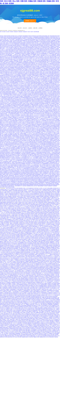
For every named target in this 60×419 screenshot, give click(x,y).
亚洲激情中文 (6, 82)
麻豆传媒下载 (44, 142)
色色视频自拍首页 (26, 262)
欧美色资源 (43, 288)
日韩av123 (22, 192)
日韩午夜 (15, 332)
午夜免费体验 (39, 260)
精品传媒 (8, 242)
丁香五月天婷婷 (34, 60)
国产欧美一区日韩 (14, 156)
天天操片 (20, 292)
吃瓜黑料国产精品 (26, 70)
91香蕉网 (30, 225)
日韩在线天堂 (16, 66)
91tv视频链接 (38, 282)
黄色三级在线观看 (16, 90)
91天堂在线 (12, 242)
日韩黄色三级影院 (6, 290)
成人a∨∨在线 (4, 191)
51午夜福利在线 (40, 249)
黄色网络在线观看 (15, 135)
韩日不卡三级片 (54, 198)
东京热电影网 (13, 147)
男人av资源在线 (6, 310)
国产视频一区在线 (21, 124)
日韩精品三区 (6, 274)
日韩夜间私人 (14, 91)
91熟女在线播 (46, 269)
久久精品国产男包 (4, 314)
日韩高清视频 (54, 153)
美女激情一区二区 (37, 109)
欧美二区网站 (6, 142)
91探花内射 (8, 320)
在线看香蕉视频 (43, 292)
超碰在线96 (4, 283)
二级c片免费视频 (4, 134)
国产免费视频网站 (11, 67)
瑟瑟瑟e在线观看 (44, 213)
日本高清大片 (32, 123)
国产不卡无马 (2, 226)
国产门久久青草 (20, 116)
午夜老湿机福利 (45, 318)
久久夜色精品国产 (29, 75)
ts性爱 (10, 188)
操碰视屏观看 (38, 161)
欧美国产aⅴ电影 (46, 62)
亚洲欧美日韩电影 (9, 124)
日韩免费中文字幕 (10, 111)
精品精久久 (8, 211)
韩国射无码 (42, 212)
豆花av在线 (4, 302)
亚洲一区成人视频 (54, 116)
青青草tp (56, 252)
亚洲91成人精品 (35, 95)
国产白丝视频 (23, 77)
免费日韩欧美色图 (35, 45)
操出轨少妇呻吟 (37, 211)
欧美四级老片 (31, 113)
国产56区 (33, 195)
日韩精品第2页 (37, 140)
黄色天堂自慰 (22, 162)
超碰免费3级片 (21, 224)
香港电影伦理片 (32, 40)
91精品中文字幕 (39, 154)
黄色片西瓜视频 (5, 259)
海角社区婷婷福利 (56, 269)
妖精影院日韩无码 (14, 49)
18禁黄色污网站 (19, 112)
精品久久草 (11, 232)
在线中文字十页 (48, 231)
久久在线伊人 (44, 210)
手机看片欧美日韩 (4, 45)
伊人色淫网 (5, 278)
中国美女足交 (37, 70)
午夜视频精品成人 (33, 153)
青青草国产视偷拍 (8, 91)
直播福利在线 (20, 127)
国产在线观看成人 (29, 149)
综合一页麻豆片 (23, 199)
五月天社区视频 (27, 309)
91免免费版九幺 (48, 332)
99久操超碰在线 (30, 188)
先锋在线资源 (22, 296)
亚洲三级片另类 (16, 303)
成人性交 (12, 240)
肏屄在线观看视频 (20, 284)
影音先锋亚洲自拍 (6, 324)
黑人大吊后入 (25, 325)
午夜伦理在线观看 (54, 84)
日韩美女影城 (18, 140)
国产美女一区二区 (30, 156)
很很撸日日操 (48, 85)
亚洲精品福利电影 (48, 168)
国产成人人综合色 (32, 133)
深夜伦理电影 (35, 83)
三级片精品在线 (23, 247)
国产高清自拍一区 (4, 275)
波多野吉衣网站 (7, 53)
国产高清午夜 (51, 163)
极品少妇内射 (24, 68)
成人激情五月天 (25, 92)
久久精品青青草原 (31, 276)
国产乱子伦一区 (7, 226)
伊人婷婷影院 (19, 202)
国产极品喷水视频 (56, 88)
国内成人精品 (39, 189)
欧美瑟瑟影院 (25, 284)
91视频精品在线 (46, 95)
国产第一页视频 (17, 125)
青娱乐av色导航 (31, 238)
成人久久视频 (34, 199)
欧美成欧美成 (46, 134)
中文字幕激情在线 (4, 117)
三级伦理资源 (53, 67)
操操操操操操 (15, 134)
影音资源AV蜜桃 (6, 245)
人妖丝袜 (4, 227)
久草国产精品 (24, 161)
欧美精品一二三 (11, 54)
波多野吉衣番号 (10, 98)
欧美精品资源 (47, 146)
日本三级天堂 (2, 112)
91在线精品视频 (41, 253)
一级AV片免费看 (41, 311)
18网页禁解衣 (51, 320)
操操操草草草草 (56, 73)
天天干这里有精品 (22, 291)
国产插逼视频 (21, 226)
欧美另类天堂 (40, 155)
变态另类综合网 (27, 213)
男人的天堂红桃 (25, 269)
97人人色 (26, 224)
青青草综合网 (8, 131)
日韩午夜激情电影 (28, 162)
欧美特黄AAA (48, 277)
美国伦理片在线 (43, 118)
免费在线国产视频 (17, 48)
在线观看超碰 (48, 247)
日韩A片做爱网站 (16, 263)
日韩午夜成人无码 (18, 285)
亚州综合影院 (38, 328)
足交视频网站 (51, 267)
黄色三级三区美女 (38, 53)
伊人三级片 (34, 227)
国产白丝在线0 (7, 140)
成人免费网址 (32, 104)
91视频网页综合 (47, 252)
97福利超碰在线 (5, 254)
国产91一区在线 (9, 120)
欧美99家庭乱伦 (27, 80)
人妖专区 (24, 248)
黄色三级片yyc (21, 260)
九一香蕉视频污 (49, 317)
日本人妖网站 (51, 60)
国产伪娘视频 (54, 284)
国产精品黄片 (55, 60)
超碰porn (8, 217)
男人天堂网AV (33, 332)
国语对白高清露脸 (20, 261)
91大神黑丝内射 (26, 56)
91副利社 (54, 299)
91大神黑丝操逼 (53, 248)
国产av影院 (16, 209)
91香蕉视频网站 (20, 59)
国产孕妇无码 (38, 46)
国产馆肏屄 (12, 297)
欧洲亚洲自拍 (42, 92)
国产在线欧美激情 (43, 42)
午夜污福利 (46, 253)
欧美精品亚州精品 (6, 46)
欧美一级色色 (30, 290)
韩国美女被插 (50, 195)
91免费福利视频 (43, 66)
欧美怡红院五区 (33, 212)
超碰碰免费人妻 (39, 210)
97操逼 (25, 242)
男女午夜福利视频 (50, 105)
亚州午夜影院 (37, 298)
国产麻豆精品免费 (15, 128)
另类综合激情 (34, 198)
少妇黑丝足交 (5, 317)
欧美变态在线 (20, 246)
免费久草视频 (33, 140)
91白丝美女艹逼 (37, 123)
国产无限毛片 (32, 42)
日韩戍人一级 (25, 188)
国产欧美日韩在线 (4, 98)
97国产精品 (6, 228)
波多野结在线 (2, 104)
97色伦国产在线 (53, 168)
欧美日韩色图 (35, 269)
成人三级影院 (12, 162)
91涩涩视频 (38, 295)
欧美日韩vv (6, 303)
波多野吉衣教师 (8, 49)
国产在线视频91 (43, 80)
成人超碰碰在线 (16, 253)
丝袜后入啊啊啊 (35, 312)
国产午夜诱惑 (34, 154)
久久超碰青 (54, 327)
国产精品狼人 (54, 142)
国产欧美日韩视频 (52, 159)
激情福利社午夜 (19, 45)
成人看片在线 (42, 168)
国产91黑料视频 (23, 245)
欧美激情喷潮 (14, 126)
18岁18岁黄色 (44, 198)
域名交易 (25, 28)
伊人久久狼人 (8, 260)
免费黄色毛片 (31, 135)
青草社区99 (3, 276)
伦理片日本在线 (5, 85)
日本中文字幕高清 (22, 123)
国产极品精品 (10, 145)
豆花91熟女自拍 (55, 188)
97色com (51, 206)
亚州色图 (48, 210)
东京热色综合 (26, 333)
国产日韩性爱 (8, 68)
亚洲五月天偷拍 (41, 327)
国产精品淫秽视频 (16, 312)
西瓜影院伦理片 (36, 73)
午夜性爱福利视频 (54, 89)
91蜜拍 (50, 331)
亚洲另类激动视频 (27, 252)
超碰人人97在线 (35, 304)
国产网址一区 (47, 295)
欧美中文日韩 (41, 296)
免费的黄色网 (53, 249)
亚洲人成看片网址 (17, 225)
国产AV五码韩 (34, 277)
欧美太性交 (10, 292)
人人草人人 (56, 205)
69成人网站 (19, 288)
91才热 (10, 234)
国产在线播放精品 (37, 135)
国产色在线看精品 (56, 317)
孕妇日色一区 (22, 125)
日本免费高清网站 (5, 256)
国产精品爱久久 (31, 281)
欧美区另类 (46, 326)
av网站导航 (30, 203)
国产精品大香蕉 (53, 335)
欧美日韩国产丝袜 (14, 131)
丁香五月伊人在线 (54, 117)
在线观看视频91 (17, 333)
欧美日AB (53, 290)
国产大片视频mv (40, 69)
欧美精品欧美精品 (39, 153)
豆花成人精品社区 (6, 198)
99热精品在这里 (23, 233)
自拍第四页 (48, 203)
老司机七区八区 (43, 306)
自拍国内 (42, 191)
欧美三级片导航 (25, 318)
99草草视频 (14, 288)
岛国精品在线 (2, 84)
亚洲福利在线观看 (36, 146)
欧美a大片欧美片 (31, 132)
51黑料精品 (17, 260)
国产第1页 (55, 218)
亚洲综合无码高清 (38, 133)
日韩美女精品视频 (7, 99)
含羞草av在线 (17, 224)
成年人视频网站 (24, 112)
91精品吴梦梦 (14, 231)
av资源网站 (4, 319)
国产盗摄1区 (45, 314)
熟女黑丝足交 (12, 247)
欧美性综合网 (56, 156)
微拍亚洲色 (21, 289)
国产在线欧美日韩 (41, 126)
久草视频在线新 (53, 54)
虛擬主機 (35, 28)
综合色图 (58, 327)
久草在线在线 (4, 119)
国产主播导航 (42, 59)
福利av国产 (47, 261)
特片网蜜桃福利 (6, 60)
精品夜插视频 (52, 162)
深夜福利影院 (6, 161)
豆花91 (56, 326)
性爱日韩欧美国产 (46, 228)
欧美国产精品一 (16, 110)
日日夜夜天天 (10, 103)
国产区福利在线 (5, 253)
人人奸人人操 (14, 160)
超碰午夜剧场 (45, 209)
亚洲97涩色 (35, 245)
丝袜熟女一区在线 (26, 197)
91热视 (33, 271)
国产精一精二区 (36, 62)
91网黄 (16, 202)
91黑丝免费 (34, 242)
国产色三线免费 (42, 47)
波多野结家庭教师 (32, 39)
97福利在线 (37, 281)
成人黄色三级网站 (30, 76)
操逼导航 (52, 202)
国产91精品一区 (8, 116)
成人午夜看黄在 (46, 159)
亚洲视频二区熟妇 (26, 317)
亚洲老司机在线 (32, 256)
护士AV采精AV (43, 332)
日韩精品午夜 (55, 110)
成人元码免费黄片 (53, 166)
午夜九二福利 (40, 304)
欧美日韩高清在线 (49, 66)
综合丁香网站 (35, 38)
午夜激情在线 (44, 248)
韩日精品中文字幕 (33, 80)
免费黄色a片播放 (32, 118)
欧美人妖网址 (3, 42)
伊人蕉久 (19, 216)
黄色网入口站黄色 (38, 254)
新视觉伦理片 (47, 59)
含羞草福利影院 (29, 228)
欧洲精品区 (7, 238)
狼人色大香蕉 (47, 281)
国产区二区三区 (37, 59)
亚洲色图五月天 (4, 69)
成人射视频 (26, 275)
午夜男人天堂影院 (41, 220)
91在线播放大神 (13, 320)
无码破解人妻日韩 (56, 314)
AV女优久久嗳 (53, 332)
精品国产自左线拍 (32, 66)
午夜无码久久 (55, 318)
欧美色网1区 (12, 198)
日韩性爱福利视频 (27, 152)
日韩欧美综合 (21, 109)
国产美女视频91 (16, 61)
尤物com (2, 309)
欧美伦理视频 (27, 145)
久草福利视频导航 (5, 288)
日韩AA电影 (27, 240)
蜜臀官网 (43, 267)
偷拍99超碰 (35, 267)
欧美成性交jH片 (47, 206)
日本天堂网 (38, 334)
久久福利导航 (38, 231)
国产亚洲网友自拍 (14, 105)
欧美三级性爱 (16, 298)
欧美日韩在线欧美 (20, 111)
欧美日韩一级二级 (42, 275)
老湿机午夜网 (11, 203)
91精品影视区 (10, 326)
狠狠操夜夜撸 (39, 38)
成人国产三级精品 (49, 56)
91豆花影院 (26, 206)
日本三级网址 (28, 55)
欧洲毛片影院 (56, 238)
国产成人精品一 (12, 270)
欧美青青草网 (55, 266)
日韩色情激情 (33, 296)
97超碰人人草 (13, 335)
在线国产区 (14, 261)
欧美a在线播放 (41, 73)
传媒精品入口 (55, 45)
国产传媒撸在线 (40, 49)
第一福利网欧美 (47, 76)
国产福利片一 (13, 53)
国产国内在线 (5, 103)
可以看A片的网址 (47, 48)
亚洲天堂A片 (30, 198)
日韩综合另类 (14, 55)
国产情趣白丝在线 (33, 46)
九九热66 (1, 278)
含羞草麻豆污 (39, 198)
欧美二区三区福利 (57, 123)
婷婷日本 (56, 281)
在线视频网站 (19, 38)
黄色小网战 (6, 204)
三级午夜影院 (57, 224)
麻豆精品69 (21, 317)
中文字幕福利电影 (29, 148)
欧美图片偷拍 (42, 331)
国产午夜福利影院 (53, 189)
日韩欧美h (13, 285)
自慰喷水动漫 (57, 106)
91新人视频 (43, 313)
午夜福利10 (23, 285)
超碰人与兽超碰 (23, 288)
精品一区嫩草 (31, 138)
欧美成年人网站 (5, 37)
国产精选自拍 (26, 106)
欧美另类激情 (14, 69)
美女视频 (21, 191)
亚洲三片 (13, 296)
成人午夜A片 (29, 189)
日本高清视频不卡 (43, 135)
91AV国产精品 (35, 188)
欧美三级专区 (18, 191)
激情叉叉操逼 (50, 38)
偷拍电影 (37, 314)
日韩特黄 (46, 309)
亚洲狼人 (7, 333)
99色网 (26, 285)
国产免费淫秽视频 (32, 145)
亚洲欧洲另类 (10, 288)
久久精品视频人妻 (18, 147)
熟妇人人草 (8, 266)
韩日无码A (48, 232)
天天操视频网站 (35, 216)
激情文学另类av (51, 302)
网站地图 (37, 31)
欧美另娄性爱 (26, 306)
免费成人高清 (34, 112)
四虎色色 (12, 225)
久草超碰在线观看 (20, 73)
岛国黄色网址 (14, 45)
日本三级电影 (5, 73)
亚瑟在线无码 (15, 161)
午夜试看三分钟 (40, 224)
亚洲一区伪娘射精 (43, 197)
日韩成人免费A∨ (3, 217)
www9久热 (8, 192)
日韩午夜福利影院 (54, 297)
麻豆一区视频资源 (52, 311)
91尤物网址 (19, 203)
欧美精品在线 (48, 84)
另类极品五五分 (12, 255)
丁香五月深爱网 (24, 69)
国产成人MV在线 (14, 155)
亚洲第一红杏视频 (38, 288)
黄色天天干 (37, 320)
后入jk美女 (20, 227)
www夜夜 (45, 327)
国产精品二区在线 (33, 98)
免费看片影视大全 (4, 169)
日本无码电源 (17, 206)
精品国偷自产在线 (3, 124)
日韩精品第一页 (22, 266)
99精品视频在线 (18, 218)
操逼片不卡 (47, 324)
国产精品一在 (28, 147)
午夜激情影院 (48, 135)
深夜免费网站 (57, 333)
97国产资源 (57, 328)
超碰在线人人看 (39, 290)
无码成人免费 (25, 160)
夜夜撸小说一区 (21, 46)
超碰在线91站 (15, 274)
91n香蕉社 (50, 191)
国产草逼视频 (5, 240)
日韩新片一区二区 (13, 309)
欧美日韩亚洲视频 (57, 62)
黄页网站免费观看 (32, 56)
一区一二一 (47, 254)
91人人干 (25, 210)
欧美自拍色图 (38, 289)
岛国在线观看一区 (8, 159)
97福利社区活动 (30, 202)
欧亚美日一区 (35, 335)
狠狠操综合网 (27, 266)
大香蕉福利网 (57, 235)
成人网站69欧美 (42, 227)
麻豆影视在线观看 (33, 142)
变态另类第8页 (31, 253)
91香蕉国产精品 (41, 156)
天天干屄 (51, 319)
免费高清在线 (3, 152)
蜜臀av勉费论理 (36, 218)
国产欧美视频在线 (46, 37)
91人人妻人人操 (40, 226)
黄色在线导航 (25, 195)
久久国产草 (36, 220)
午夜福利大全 (43, 89)
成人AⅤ (25, 219)
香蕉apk (30, 262)
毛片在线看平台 (42, 52)
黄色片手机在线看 (11, 148)
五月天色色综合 (29, 69)
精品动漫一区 (21, 61)
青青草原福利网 (5, 305)
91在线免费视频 (49, 290)
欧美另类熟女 (10, 52)
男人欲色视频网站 (16, 97)
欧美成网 (6, 197)
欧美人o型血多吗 (11, 110)
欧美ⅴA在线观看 (7, 247)
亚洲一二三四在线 (16, 138)
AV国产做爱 (35, 202)
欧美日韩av (33, 284)
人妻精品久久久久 (45, 74)
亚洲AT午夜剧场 (12, 311)
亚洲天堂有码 (41, 283)
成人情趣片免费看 (7, 112)
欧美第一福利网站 (20, 133)
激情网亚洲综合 (55, 109)
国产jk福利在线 (51, 90)
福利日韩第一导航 (42, 146)
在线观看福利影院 (25, 159)
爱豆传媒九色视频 (27, 260)
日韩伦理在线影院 (21, 117)
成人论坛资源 (38, 305)
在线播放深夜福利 (20, 160)
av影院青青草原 (5, 267)
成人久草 (36, 195)
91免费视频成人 (43, 167)
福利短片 (41, 266)
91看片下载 (48, 306)
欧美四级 (26, 203)
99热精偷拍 (12, 189)
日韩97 (8, 275)
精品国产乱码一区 (39, 120)
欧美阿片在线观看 (19, 328)
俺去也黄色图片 (51, 238)
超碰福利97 (45, 285)
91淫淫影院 (2, 328)
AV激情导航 (28, 247)
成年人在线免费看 (31, 92)
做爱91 (2, 313)
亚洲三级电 (52, 334)
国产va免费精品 (32, 70)
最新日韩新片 (29, 60)
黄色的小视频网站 (54, 268)
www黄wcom (48, 260)
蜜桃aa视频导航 (25, 246)
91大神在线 (19, 199)
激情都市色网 (27, 39)
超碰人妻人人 (11, 312)
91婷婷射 (17, 335)
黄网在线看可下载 (8, 216)
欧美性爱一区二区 (10, 168)
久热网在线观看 (24, 228)
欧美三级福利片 (33, 68)
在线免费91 (56, 204)
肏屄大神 (52, 260)
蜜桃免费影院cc (38, 68)
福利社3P (33, 191)
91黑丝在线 (55, 213)
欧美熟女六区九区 (40, 163)
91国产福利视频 (3, 296)
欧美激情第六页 (13, 159)
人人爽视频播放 (20, 92)
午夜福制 (35, 213)
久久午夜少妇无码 (36, 76)
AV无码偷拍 (42, 295)
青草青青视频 (15, 37)
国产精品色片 (26, 138)
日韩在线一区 (8, 42)
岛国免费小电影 (17, 247)
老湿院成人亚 (56, 95)
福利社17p (20, 241)
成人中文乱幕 (4, 55)
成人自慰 (30, 206)
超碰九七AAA (22, 324)
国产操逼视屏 (31, 278)
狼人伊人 (39, 317)
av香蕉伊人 (38, 197)
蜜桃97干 (19, 326)
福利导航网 (54, 216)
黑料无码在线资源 (19, 159)
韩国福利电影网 (9, 202)
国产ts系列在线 (47, 240)
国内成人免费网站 (48, 117)
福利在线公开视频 (49, 42)
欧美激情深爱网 (34, 310)
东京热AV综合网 (24, 328)
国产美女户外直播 (31, 134)
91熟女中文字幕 (17, 189)
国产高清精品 (48, 96)
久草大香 (31, 216)
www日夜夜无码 (31, 190)
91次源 (53, 333)
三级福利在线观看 (52, 140)
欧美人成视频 (26, 111)
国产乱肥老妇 (3, 91)
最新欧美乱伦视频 (31, 106)
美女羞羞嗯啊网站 (21, 242)
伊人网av (40, 209)
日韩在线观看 (49, 148)
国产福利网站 (4, 168)
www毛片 (32, 209)
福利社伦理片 (8, 154)
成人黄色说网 (46, 266)
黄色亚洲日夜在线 (5, 277)
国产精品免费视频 (36, 166)
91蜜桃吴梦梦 (51, 217)
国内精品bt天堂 (4, 56)
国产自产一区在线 (52, 233)
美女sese (8, 297)
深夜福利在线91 (31, 275)
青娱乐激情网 (8, 298)
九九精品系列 (55, 256)
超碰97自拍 (44, 303)
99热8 (49, 211)
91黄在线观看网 (20, 197)
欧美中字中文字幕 (9, 210)
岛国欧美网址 (42, 55)
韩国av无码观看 (9, 296)
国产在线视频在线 (25, 134)
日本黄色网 (3, 260)
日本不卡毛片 (21, 118)
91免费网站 (12, 209)
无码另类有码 (7, 106)
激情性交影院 (2, 70)
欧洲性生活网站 (12, 212)
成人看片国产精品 (39, 142)
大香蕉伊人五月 (34, 203)
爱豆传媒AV (47, 217)
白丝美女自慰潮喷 (44, 81)
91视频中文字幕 (22, 335)
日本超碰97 (29, 209)
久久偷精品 (25, 255)
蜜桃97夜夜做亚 (8, 302)
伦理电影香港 (28, 153)
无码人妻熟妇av (21, 232)
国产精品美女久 (44, 63)
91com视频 (24, 292)
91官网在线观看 (37, 309)
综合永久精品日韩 (9, 132)
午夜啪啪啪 (49, 202)
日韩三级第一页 (47, 325)
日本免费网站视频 (44, 124)
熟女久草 (20, 211)
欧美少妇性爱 (51, 160)
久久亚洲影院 (12, 152)
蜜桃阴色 (11, 227)
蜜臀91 (16, 216)
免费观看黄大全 (26, 303)
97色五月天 (9, 278)
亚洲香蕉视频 (34, 148)
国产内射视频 (46, 320)
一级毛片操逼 (18, 167)
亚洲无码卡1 (16, 290)
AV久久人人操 (30, 192)
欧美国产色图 (32, 131)
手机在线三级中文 (56, 253)
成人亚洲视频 (38, 84)
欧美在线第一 (8, 77)
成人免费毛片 (54, 132)
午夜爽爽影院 (9, 69)
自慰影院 (22, 326)
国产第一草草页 (32, 59)
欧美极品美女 (12, 89)
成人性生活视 (49, 305)
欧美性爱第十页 (13, 68)
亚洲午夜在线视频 (35, 160)
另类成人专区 (28, 248)
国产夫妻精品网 (55, 49)
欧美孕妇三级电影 (30, 83)
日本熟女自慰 (12, 192)
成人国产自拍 (31, 159)
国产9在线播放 (37, 332)
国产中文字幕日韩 (34, 163)
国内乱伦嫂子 (19, 55)
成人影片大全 (22, 84)
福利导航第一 (39, 206)
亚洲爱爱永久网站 (5, 248)
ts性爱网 (33, 319)
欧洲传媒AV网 (48, 189)
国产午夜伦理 (8, 63)
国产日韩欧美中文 (31, 109)
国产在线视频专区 (43, 131)
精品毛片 (30, 319)
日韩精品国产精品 (50, 314)
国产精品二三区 (22, 39)
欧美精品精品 (14, 103)
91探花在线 (16, 271)
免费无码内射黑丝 (29, 334)
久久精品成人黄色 (50, 213)
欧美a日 (29, 328)
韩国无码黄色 (46, 205)
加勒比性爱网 (23, 55)
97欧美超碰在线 (42, 219)
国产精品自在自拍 (5, 148)
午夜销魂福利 (36, 333)
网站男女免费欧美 (42, 302)
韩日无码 (2, 231)
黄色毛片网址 (13, 77)
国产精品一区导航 (38, 56)
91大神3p (6, 231)
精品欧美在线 (48, 67)
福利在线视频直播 (14, 38)
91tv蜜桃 (18, 305)
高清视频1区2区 (36, 276)
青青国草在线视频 (4, 80)
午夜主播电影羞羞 (50, 63)
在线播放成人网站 (36, 240)
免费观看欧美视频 (56, 126)
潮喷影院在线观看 (17, 67)
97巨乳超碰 (55, 239)
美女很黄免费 (3, 266)
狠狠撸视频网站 (36, 37)
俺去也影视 (32, 327)
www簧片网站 (23, 231)
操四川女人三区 (10, 90)
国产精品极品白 (30, 139)
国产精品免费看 (9, 41)
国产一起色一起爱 (32, 89)
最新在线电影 (45, 49)
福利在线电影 (47, 46)
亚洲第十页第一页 (7, 39)
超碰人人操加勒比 (22, 54)
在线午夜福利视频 (9, 59)
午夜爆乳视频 (32, 90)
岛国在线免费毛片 (5, 149)
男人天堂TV (50, 225)
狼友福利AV (33, 320)
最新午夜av (27, 253)
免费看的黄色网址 (28, 217)
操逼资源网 (53, 234)
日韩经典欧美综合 (54, 70)
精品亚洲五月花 (3, 59)
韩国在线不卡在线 (19, 268)
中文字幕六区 (23, 299)
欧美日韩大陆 (26, 48)
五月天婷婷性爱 (5, 52)
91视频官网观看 (50, 239)
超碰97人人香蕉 (43, 56)
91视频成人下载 (22, 96)
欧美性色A (29, 195)
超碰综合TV (36, 221)
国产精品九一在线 (8, 102)
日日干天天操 (22, 113)
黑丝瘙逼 (47, 204)
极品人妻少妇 (8, 299)
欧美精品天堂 (43, 133)
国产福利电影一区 (24, 38)
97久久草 (39, 190)
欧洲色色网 (24, 321)
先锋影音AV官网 (16, 317)
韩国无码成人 (54, 191)
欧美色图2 (25, 226)
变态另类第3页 (3, 68)
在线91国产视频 (36, 325)
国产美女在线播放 (29, 154)
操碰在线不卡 (4, 131)
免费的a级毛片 (29, 112)
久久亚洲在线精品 (13, 88)
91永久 (13, 202)
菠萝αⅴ (41, 282)
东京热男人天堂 (5, 295)
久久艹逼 (6, 326)
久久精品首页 (30, 226)
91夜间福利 (4, 331)
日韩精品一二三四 (11, 291)
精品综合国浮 (30, 255)
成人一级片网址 (33, 55)
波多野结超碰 (19, 49)
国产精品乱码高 (10, 138)
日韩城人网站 (31, 205)
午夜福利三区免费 (32, 291)
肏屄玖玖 (44, 221)
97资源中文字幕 (13, 153)
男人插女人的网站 (54, 141)
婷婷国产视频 (28, 249)
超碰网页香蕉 (3, 75)
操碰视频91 (4, 202)
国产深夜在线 (12, 99)
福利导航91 (39, 274)
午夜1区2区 (38, 292)
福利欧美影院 (51, 123)
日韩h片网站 (9, 233)
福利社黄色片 (34, 141)
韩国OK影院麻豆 (31, 254)
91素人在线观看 (21, 319)
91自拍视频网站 (46, 69)
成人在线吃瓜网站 (31, 73)
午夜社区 (36, 249)
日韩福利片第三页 (35, 49)
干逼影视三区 (16, 89)
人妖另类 (9, 334)
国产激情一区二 (37, 118)
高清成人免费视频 (39, 74)
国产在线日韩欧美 (54, 96)
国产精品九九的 (11, 254)
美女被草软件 (43, 324)
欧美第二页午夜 (21, 327)
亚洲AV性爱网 (30, 285)
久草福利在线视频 (17, 162)
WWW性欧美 (51, 309)
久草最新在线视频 (45, 98)
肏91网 (1, 262)
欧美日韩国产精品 (21, 309)
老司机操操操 (41, 45)
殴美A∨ (5, 297)
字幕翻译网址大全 (15, 117)
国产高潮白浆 (55, 167)
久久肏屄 (33, 233)
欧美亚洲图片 (46, 103)
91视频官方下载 (37, 40)
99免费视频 (52, 247)
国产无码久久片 (33, 152)
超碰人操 (28, 219)
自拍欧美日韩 (7, 70)
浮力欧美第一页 (37, 266)
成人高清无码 (40, 75)
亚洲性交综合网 (22, 253)
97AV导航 (26, 221)
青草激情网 (52, 298)
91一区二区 (47, 227)
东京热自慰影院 (47, 113)
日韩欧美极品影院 (19, 68)
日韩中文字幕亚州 (12, 96)
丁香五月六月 (36, 106)
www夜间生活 (42, 291)
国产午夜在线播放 (39, 141)
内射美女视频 (10, 45)
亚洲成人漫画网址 (48, 219)
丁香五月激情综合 (26, 132)
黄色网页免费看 (5, 327)
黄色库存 (12, 331)
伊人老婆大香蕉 (37, 232)
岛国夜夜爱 (8, 311)
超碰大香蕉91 (56, 254)
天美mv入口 (4, 209)
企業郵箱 (40, 28)
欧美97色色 (55, 310)
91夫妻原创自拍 (5, 67)
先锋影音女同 (17, 163)
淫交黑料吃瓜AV (8, 156)
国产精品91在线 (48, 70)
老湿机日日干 (21, 106)
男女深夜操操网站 (54, 127)
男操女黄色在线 (6, 96)
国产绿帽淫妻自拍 (27, 46)
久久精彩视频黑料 (34, 147)
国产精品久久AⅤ (29, 274)
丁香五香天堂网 (45, 239)
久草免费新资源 (37, 52)
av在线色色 (44, 256)
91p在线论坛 (43, 277)
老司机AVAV (29, 271)
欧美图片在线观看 (40, 60)
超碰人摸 (54, 212)
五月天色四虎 (57, 52)
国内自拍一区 (5, 128)
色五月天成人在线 (44, 255)
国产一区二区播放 (9, 160)
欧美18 (7, 188)
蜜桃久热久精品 (18, 299)
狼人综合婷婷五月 (55, 278)
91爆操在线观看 (55, 77)
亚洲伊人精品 (7, 141)
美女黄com (21, 205)
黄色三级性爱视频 (5, 145)
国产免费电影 (8, 38)
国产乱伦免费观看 (46, 83)
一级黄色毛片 (41, 166)
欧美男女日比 (25, 139)
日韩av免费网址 (8, 283)
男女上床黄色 (5, 219)
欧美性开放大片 (16, 109)
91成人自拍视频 (49, 77)
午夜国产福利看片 (31, 221)
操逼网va (21, 234)
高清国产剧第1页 (55, 42)
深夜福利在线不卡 (20, 126)
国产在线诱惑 (28, 81)
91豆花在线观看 (5, 271)
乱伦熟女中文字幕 (15, 59)
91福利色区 (47, 241)
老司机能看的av (44, 317)
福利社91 (55, 197)
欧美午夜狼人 (2, 195)
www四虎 (18, 281)
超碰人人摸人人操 (31, 220)
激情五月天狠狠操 (27, 84)
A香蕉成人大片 (12, 266)
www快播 (16, 331)
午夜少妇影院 (46, 311)
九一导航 (8, 240)
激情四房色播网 (45, 60)
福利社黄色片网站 (24, 49)
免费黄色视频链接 (29, 233)
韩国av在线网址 (32, 282)
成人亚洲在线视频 (36, 103)
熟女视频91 (18, 234)
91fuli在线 (4, 246)
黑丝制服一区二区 (38, 167)
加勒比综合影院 (32, 288)
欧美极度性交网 (41, 195)
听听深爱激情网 (10, 220)
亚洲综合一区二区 (23, 141)
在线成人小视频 (23, 148)
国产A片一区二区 (11, 109)
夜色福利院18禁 (12, 113)
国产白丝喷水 (10, 128)
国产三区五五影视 (46, 104)
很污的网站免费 (9, 126)
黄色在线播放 (15, 111)
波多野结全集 (28, 82)
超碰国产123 (51, 324)
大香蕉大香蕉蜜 (40, 238)
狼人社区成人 (48, 97)
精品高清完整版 (54, 145)
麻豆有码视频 (14, 334)
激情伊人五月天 (56, 59)
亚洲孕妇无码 (41, 48)
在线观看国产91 (30, 325)
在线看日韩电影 (48, 119)
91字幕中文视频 (22, 312)
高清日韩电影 (46, 126)
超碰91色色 (57, 228)
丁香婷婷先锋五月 (4, 41)
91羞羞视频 (18, 210)
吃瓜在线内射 (28, 131)
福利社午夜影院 (52, 261)
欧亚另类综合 (3, 289)
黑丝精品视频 (53, 288)
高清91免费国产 (14, 146)
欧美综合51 (10, 204)
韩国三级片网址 (37, 191)
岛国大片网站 (28, 256)
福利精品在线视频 (28, 77)
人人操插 (31, 245)
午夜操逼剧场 (18, 235)
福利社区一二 (6, 127)
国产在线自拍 (56, 63)
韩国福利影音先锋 (38, 263)
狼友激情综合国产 (11, 253)
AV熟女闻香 (30, 295)
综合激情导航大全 (25, 277)
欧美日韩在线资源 (17, 141)
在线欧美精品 (53, 52)
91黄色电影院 (33, 314)
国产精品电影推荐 (34, 268)
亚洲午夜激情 (32, 117)
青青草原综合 (16, 70)
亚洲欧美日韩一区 (5, 81)
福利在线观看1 (41, 312)
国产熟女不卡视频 (5, 110)
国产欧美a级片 (11, 46)
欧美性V (13, 206)
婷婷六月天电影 (49, 289)
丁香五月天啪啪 (54, 39)
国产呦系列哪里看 (15, 248)
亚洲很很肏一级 (49, 198)
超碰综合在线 (38, 204)
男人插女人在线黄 (16, 169)
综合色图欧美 (48, 224)
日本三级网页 (44, 153)
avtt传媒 (30, 304)
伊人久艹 (38, 306)
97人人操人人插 (2, 333)
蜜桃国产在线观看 (26, 52)
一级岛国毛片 (18, 91)
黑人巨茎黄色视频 (26, 116)
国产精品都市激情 (19, 69)
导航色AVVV (38, 252)
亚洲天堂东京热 (39, 239)
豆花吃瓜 (49, 249)
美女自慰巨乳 (45, 211)
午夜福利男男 (28, 42)
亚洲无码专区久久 (36, 116)
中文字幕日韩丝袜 (38, 89)
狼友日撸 (24, 314)
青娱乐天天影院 (9, 306)
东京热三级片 (23, 167)
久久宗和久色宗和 (56, 226)
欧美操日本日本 (14, 302)
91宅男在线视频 (27, 296)
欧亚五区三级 (48, 319)
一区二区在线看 (51, 62)
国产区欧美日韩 (25, 146)
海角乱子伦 (28, 204)
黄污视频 (16, 219)
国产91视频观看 (27, 53)
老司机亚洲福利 (54, 296)
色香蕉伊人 (48, 274)
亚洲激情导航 (42, 242)
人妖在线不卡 (47, 140)
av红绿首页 (42, 299)
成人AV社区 (55, 192)
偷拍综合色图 (49, 234)
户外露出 (31, 312)
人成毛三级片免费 (26, 41)
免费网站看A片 (16, 85)
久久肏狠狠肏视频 (25, 290)
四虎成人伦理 (42, 262)
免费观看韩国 (15, 127)
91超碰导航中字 (12, 226)
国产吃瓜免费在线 (14, 139)
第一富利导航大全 (14, 284)
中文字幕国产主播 (34, 217)
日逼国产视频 (18, 278)
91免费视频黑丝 (55, 304)
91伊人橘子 (9, 213)
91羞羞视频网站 (53, 40)
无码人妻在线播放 (35, 126)
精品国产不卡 (16, 142)
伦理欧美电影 (43, 46)
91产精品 (44, 234)
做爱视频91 (42, 196)
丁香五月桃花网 (12, 83)
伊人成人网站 (41, 259)
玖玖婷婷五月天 (45, 333)
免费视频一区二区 (26, 133)
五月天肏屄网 (18, 320)
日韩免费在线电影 (16, 52)
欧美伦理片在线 (24, 127)
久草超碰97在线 (27, 259)
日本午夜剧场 (42, 252)
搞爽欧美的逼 (43, 39)
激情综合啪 (9, 335)
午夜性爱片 (56, 196)
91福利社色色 (34, 334)
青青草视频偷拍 (6, 221)
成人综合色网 (34, 149)
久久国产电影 (42, 125)
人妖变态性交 (30, 326)
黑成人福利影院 (22, 104)
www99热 (25, 271)
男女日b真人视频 (18, 77)
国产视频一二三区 (7, 113)
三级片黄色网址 (55, 80)
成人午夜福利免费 (21, 135)
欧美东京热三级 (38, 85)
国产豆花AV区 (6, 235)
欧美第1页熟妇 (42, 161)
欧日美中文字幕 (56, 277)
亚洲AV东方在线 (19, 196)
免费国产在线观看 (28, 110)
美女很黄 (57, 225)
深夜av (56, 311)
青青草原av (5, 269)
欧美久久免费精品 (30, 166)
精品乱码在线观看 (3, 63)
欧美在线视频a (24, 156)
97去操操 (12, 314)
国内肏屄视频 (28, 332)
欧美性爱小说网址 (26, 119)
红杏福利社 (29, 191)
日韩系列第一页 (24, 76)
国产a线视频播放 (22, 163)
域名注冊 (20, 28)
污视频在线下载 (19, 204)
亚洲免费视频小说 (42, 247)
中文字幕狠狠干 (31, 211)
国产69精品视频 (4, 92)
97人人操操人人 (47, 291)
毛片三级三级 (32, 96)
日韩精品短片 (16, 325)
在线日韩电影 (55, 147)
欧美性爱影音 (17, 266)
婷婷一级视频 (42, 297)
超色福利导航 (40, 105)
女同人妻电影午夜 (47, 166)
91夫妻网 (38, 262)
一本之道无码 (36, 117)
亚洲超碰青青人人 (52, 241)
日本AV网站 (51, 246)
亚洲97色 (48, 190)
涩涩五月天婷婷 (44, 263)
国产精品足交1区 (25, 267)
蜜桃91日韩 (52, 254)
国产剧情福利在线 (53, 55)
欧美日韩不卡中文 (37, 119)
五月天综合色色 (39, 112)
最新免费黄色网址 (3, 156)
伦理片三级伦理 (16, 267)
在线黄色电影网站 (48, 275)
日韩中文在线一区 (9, 241)
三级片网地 (36, 190)
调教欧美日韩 (47, 123)
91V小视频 (51, 197)
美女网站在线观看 (12, 333)
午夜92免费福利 (17, 99)
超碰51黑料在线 (20, 239)
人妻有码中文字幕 (11, 66)
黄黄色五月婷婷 (41, 106)
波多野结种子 (50, 98)
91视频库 (45, 283)
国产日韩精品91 (48, 133)
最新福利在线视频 (45, 38)
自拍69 (30, 199)
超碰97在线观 (25, 220)
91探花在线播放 (55, 245)
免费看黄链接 (39, 255)
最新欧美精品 (50, 110)
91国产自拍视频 (23, 149)
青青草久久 (34, 255)
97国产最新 (19, 274)
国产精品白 (20, 314)
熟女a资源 (12, 298)
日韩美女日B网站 (52, 128)
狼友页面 (15, 321)
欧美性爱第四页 (8, 75)
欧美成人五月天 (37, 168)
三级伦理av (53, 326)
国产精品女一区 (24, 241)
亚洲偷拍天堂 (7, 270)
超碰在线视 (47, 331)
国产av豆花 (33, 263)
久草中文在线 (28, 91)
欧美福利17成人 (16, 106)
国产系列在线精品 (32, 168)
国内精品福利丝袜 (38, 82)
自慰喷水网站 (45, 304)
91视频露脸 (14, 210)
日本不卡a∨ (38, 233)
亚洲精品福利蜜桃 (39, 98)
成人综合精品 (17, 154)
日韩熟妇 (30, 306)
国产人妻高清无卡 (51, 106)
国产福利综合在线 (9, 249)
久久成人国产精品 (31, 102)
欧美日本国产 (18, 334)
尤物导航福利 (40, 278)
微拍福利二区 (15, 326)
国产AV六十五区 (50, 112)
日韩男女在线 (48, 248)
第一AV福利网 (28, 283)
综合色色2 (58, 332)
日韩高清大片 (38, 54)
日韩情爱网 (45, 202)
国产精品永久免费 (30, 63)
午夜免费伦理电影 (56, 69)
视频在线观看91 (35, 226)
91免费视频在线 (17, 252)
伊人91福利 (53, 325)
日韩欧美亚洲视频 (35, 75)
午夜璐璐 (4, 241)
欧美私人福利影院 (30, 103)
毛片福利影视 (33, 67)
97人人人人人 (22, 206)
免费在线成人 (21, 52)
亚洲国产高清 (26, 109)
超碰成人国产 (34, 206)
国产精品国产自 (56, 154)
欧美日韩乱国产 (4, 138)
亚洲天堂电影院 (43, 204)
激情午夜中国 (47, 233)
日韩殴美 (35, 271)
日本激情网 (13, 278)
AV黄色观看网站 (10, 134)
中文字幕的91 (16, 254)
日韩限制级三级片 (38, 248)
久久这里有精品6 (44, 190)
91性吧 (25, 289)
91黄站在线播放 (49, 188)
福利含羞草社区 (3, 233)
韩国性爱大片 (25, 239)
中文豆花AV (47, 321)
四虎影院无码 (40, 228)
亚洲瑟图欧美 (28, 270)
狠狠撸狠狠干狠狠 (28, 97)
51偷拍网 (51, 277)
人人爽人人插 (25, 60)
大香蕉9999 (8, 227)
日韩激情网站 (52, 48)
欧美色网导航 (24, 211)
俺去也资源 (28, 245)
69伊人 (35, 260)
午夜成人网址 (40, 63)
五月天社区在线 (17, 233)
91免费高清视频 (39, 88)
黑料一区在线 (5, 66)
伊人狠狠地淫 (18, 324)
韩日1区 (21, 189)
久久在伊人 (20, 240)
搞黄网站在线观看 (7, 162)
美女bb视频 (49, 282)
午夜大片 (44, 278)
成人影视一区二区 (13, 74)
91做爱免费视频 (12, 289)
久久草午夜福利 (34, 235)
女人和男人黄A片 (49, 109)
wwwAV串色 (46, 191)
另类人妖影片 (30, 155)
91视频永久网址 (31, 218)
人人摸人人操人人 (55, 289)
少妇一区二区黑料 (10, 56)
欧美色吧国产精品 (45, 245)
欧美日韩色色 (20, 220)
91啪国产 (23, 240)
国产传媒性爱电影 (49, 271)
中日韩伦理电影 (23, 153)
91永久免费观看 (45, 246)
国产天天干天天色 (12, 191)
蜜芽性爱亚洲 (56, 270)
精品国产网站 (54, 68)
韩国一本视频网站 (26, 261)
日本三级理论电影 (23, 154)
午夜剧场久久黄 (18, 283)
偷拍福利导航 (41, 90)
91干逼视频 (43, 189)
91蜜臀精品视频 (47, 298)
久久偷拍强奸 (30, 61)
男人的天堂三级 (47, 55)
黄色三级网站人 (15, 119)
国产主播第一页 (38, 81)
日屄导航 (20, 198)
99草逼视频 (28, 299)
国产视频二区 (43, 162)
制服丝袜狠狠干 (46, 196)
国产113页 (9, 314)
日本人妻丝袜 (11, 259)
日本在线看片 (41, 104)
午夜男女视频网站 (39, 148)
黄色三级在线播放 (10, 47)
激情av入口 (15, 305)
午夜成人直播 (36, 275)
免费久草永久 (57, 104)
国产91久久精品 (44, 82)
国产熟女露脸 (46, 238)
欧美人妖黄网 (4, 192)
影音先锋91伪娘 (19, 318)
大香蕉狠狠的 (44, 290)
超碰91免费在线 (6, 328)
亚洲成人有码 (34, 189)
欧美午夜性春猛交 (48, 127)
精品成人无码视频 (27, 125)
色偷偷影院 (50, 212)
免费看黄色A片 (40, 83)
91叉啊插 (41, 218)
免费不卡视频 (45, 88)
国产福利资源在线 (25, 37)
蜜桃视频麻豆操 (11, 85)
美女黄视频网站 (18, 75)
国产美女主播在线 (29, 74)
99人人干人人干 (51, 295)
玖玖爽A (22, 313)
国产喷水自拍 (21, 255)
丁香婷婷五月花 (5, 61)
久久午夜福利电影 (44, 68)
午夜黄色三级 (50, 259)
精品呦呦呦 (33, 248)
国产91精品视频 (21, 89)
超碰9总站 (20, 290)
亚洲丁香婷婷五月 (43, 119)
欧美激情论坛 (5, 199)
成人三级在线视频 (26, 120)
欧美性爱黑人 (58, 76)
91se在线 (43, 217)
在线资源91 (11, 263)
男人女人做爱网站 (35, 234)
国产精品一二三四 (4, 48)
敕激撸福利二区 (17, 82)
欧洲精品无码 (29, 126)
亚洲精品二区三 (51, 205)
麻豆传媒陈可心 (18, 311)
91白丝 (41, 211)
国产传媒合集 (50, 327)
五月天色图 (3, 298)
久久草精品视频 (5, 292)
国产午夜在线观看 (56, 160)
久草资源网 (25, 191)
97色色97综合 (23, 320)
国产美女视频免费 (26, 118)
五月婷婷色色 (33, 270)
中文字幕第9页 (10, 133)
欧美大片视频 (43, 231)
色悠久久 (3, 220)
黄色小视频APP (29, 311)
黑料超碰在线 (9, 92)
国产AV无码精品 (19, 103)
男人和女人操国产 (12, 313)
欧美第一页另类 (23, 91)
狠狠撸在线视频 (14, 120)
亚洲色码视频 (51, 73)
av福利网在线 (28, 196)
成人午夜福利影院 (18, 270)
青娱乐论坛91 (18, 238)
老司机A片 (4, 252)
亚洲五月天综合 (38, 39)
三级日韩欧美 (48, 40)
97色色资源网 (44, 335)
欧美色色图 (26, 326)
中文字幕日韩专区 (33, 299)
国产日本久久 (4, 116)
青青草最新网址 (30, 111)
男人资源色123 (40, 203)
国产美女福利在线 (51, 74)
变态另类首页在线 (14, 213)
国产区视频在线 (32, 124)
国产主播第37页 (50, 155)
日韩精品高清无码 (7, 153)
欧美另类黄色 (10, 127)
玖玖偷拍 (47, 270)
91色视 (45, 274)
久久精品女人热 (10, 123)
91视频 (31, 335)
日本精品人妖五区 (12, 324)
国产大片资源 (25, 126)
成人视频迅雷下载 (13, 318)
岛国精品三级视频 (43, 84)
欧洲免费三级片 (33, 321)
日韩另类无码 (49, 149)
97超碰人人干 (23, 270)
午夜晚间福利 (29, 161)
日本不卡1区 (5, 213)
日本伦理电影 (45, 105)
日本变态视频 (27, 282)
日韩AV (52, 240)
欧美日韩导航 (46, 212)
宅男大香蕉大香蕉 (48, 297)
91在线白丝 (32, 313)
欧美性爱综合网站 (39, 256)
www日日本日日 (13, 188)
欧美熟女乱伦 (7, 76)
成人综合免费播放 (36, 302)
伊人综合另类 (26, 225)
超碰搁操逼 (51, 270)
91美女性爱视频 (41, 103)
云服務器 (30, 28)
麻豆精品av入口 (37, 96)
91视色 (28, 211)
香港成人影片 (16, 54)
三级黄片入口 (3, 49)
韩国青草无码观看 (31, 298)
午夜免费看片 (10, 117)
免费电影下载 (34, 74)
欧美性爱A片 (23, 256)
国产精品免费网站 (24, 95)
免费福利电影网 (36, 92)
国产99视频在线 (11, 70)
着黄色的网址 (49, 141)
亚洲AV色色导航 (6, 232)
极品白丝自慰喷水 (55, 152)
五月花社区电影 (12, 304)
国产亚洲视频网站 (37, 132)
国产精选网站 (36, 138)
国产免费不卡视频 (3, 135)
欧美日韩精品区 (23, 147)
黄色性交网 (39, 268)
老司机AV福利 (25, 331)
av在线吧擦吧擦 (26, 66)
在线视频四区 (32, 53)
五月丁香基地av (10, 239)
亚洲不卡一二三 (47, 299)
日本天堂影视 (42, 123)
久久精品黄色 (28, 212)
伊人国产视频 (38, 145)
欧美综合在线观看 (22, 110)
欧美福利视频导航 (18, 212)
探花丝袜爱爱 (32, 266)
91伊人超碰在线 (10, 317)
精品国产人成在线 (47, 92)
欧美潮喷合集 (32, 99)
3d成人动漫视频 (27, 90)
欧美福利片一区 (57, 134)
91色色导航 (14, 234)
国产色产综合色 (50, 49)
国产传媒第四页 (14, 262)
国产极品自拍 (41, 62)
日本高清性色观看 (24, 63)
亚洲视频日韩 (37, 291)
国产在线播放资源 (27, 98)
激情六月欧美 (47, 61)
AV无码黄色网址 (42, 116)
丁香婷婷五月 (14, 41)
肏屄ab (52, 231)
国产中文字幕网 (5, 109)
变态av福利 (50, 296)
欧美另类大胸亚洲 (54, 120)
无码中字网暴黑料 (45, 112)
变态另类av (31, 317)
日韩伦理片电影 (4, 126)
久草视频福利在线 (27, 232)
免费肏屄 (22, 252)
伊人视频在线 (49, 284)
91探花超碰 (5, 281)
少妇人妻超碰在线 (55, 271)
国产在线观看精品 (51, 154)
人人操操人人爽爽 (9, 319)
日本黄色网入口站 (25, 302)
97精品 (3, 247)
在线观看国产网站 (45, 139)
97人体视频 (21, 195)
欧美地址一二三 (49, 152)
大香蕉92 (25, 209)
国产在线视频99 (21, 85)
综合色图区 (50, 318)
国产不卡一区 (57, 83)
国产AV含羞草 (32, 232)
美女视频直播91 (50, 304)
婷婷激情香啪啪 (54, 331)
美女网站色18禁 (44, 216)
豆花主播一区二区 (21, 98)
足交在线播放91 (50, 45)
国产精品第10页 (2, 53)
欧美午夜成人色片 (35, 225)
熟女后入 (32, 224)
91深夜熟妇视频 (40, 202)
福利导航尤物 (5, 118)
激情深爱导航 (18, 42)
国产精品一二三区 (22, 80)
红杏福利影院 (44, 141)
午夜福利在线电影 (55, 38)
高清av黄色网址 (41, 128)
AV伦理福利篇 (28, 268)
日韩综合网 (54, 276)
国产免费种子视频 (41, 95)
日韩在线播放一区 (38, 66)
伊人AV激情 (17, 289)
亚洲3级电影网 (52, 196)
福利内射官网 (35, 192)
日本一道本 (4, 262)
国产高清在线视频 (22, 97)
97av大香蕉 (40, 188)
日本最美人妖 (24, 103)
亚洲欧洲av (36, 241)
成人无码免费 (3, 263)
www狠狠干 (22, 275)
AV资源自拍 (34, 292)
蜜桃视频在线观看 (13, 275)
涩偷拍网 (10, 190)
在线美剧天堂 (3, 102)
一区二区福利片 (26, 117)
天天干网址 (55, 262)
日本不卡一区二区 (49, 118)
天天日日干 (30, 302)
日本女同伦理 (28, 321)
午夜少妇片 (16, 242)
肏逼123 (6, 220)
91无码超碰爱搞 (15, 232)
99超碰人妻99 (27, 216)
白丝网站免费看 (32, 82)
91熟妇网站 (20, 269)
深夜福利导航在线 (20, 190)
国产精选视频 (50, 68)
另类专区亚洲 (12, 252)
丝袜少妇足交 (5, 196)
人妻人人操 (23, 212)
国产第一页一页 (3, 160)
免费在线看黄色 (56, 75)
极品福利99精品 (43, 97)
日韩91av (38, 242)
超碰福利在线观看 (13, 112)
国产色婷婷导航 (15, 306)
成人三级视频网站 (50, 82)
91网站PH (38, 324)
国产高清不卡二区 (20, 168)
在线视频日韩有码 (41, 192)
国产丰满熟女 (15, 133)
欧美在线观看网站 (9, 55)
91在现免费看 (49, 263)
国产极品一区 (56, 162)
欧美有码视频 (37, 99)
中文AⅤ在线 (52, 232)
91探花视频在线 (17, 152)
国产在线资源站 (49, 132)
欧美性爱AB (42, 276)
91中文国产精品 (38, 199)
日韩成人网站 (11, 290)
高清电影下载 (26, 89)
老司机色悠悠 (11, 277)
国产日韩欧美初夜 (12, 238)
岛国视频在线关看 (41, 205)
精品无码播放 (27, 104)
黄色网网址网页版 (13, 328)
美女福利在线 (22, 48)
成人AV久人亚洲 (26, 205)
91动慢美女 (46, 195)
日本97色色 (56, 202)
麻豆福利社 (16, 314)
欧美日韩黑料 (47, 313)
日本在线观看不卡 (44, 91)
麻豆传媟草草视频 (54, 149)
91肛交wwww (6, 234)
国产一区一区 (11, 141)
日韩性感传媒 (49, 285)
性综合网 (4, 318)
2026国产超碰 (40, 310)
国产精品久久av (54, 148)
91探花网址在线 (56, 221)
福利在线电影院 (27, 167)
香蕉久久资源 (38, 270)
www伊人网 (46, 312)
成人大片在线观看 (7, 166)
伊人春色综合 (18, 249)
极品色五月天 (50, 253)
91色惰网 (30, 197)
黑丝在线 (8, 199)
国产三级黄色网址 (50, 147)
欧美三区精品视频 (13, 199)
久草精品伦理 (36, 317)
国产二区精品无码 (26, 128)
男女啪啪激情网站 (26, 105)
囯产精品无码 (43, 54)
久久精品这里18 (15, 269)
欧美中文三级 (15, 168)
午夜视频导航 (50, 269)
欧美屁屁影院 (4, 111)
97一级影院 (36, 253)
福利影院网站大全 (42, 102)
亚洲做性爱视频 (46, 138)
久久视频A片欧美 (43, 289)
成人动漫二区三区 (23, 82)
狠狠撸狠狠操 (18, 153)
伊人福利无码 (15, 227)
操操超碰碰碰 (7, 83)
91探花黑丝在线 (28, 231)
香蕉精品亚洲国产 (5, 190)
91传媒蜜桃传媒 (56, 320)
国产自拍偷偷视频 (8, 276)
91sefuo (29, 284)
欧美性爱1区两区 (15, 124)
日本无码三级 (50, 312)
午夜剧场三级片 (5, 291)
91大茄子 (39, 313)
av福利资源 (2, 268)
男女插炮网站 (51, 69)
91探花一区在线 (34, 239)
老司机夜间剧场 (40, 269)
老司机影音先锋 (21, 271)
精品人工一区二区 (9, 218)
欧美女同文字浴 (35, 159)
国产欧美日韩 (49, 153)
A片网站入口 (44, 235)
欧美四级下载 (2, 166)
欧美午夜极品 (33, 97)
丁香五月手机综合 (52, 228)
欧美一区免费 (31, 105)
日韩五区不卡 (40, 245)
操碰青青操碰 (23, 67)
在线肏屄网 (19, 231)
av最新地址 (53, 219)
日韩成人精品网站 (41, 326)
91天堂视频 (10, 197)
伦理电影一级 (19, 155)
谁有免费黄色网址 (42, 70)
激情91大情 (8, 252)
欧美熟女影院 (29, 49)
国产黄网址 (13, 216)
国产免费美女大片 (8, 225)
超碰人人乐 (18, 275)
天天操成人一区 (5, 261)
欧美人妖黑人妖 (45, 160)
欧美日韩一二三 (37, 42)
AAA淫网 (57, 203)
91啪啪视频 (13, 282)
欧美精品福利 (8, 152)
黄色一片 (17, 255)
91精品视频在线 (8, 139)
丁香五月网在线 (32, 85)
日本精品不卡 (32, 91)
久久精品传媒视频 (11, 325)
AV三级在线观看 (54, 118)
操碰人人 (39, 271)
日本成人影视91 (51, 218)
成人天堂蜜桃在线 (49, 292)
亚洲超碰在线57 (49, 310)
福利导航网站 (36, 104)
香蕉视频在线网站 (49, 199)
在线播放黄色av (20, 119)
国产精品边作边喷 (45, 154)
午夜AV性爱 (11, 195)
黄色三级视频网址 (33, 54)
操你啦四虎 (36, 238)
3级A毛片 (44, 203)
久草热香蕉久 (13, 283)
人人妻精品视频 (17, 39)
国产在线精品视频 (38, 124)
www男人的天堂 (45, 218)
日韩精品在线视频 (8, 155)
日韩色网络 (56, 334)
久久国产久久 (5, 206)
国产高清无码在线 (50, 88)
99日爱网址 (23, 216)
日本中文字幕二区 (26, 59)
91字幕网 (47, 197)
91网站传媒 (36, 224)
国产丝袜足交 (12, 332)
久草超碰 (43, 206)
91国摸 (8, 191)
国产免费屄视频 (8, 167)
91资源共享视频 (19, 302)
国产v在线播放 (35, 139)
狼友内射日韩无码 (22, 217)
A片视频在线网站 (42, 76)
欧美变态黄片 (36, 105)
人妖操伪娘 (10, 206)
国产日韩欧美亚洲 (52, 146)
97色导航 (30, 277)
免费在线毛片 (56, 324)
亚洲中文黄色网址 (12, 221)
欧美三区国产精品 (12, 235)
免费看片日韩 (51, 156)
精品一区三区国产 (36, 127)
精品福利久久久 (23, 81)
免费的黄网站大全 (37, 261)
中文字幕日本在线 (55, 124)
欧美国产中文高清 (12, 310)
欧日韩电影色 (28, 99)
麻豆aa (42, 274)
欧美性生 (18, 213)
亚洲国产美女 (4, 132)
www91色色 (27, 297)
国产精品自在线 (45, 155)
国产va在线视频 (51, 103)
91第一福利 (20, 277)
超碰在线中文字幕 (13, 205)
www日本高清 (15, 239)
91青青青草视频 (26, 135)
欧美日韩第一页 (15, 228)
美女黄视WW (43, 260)
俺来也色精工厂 (14, 197)
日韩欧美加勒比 (27, 163)
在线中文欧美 (36, 128)
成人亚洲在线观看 (52, 125)
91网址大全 (16, 211)
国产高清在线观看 (11, 82)
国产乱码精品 (6, 125)
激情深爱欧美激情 (48, 99)
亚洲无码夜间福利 (53, 227)
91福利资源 (34, 295)
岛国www (34, 197)
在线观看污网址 (16, 118)
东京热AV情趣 (10, 305)
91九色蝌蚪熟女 (8, 282)
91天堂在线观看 (44, 149)
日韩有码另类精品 (56, 240)
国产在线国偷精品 (19, 62)
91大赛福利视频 (21, 259)
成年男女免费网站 (22, 145)
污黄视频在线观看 (16, 80)
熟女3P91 (17, 205)
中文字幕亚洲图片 (21, 219)
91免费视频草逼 (18, 88)
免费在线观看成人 (9, 135)
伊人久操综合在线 (29, 292)
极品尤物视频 (39, 267)
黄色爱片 (27, 288)
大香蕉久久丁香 (5, 312)
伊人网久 (31, 240)
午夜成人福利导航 (43, 270)
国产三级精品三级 (11, 40)
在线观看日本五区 (35, 311)
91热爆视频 (23, 332)
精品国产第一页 (35, 228)
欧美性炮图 (15, 203)
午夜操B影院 (24, 227)
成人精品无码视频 (23, 140)
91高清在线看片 (20, 66)
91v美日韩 (14, 256)
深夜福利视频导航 (30, 47)
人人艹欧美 (4, 211)
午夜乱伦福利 (21, 70)
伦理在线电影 (56, 81)
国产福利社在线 (36, 247)
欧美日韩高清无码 (48, 39)
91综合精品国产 (18, 74)
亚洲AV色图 (39, 217)
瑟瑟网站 (1, 292)
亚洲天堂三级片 (15, 98)
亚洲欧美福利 (41, 111)
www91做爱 (2, 297)
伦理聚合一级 (20, 331)
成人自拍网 (8, 284)
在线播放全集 (2, 140)
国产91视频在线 (56, 103)
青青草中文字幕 (12, 95)
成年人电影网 (20, 47)
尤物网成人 (3, 224)
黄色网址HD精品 (30, 95)
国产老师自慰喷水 (24, 155)
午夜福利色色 (31, 48)
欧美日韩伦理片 (52, 76)
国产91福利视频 (25, 102)
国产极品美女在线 (57, 111)
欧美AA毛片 (27, 254)
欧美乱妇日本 (2, 141)
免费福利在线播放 (53, 47)
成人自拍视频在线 (49, 167)
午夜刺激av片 (42, 233)
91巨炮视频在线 (20, 306)
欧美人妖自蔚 (44, 147)
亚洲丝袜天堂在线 (25, 298)
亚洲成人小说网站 (15, 319)
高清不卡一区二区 (42, 117)
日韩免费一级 (10, 161)
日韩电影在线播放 (39, 152)
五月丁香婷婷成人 (34, 324)
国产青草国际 (12, 39)
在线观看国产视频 (29, 88)
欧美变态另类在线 (16, 327)
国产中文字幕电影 (7, 95)
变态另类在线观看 (23, 305)
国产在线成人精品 (56, 82)
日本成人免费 (35, 285)
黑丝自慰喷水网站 (36, 111)
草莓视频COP (33, 231)
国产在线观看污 (25, 73)
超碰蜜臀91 (10, 196)
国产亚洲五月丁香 (48, 89)
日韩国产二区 (14, 132)
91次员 (56, 210)
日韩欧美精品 (54, 99)
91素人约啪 (4, 284)
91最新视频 (4, 210)
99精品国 (18, 262)
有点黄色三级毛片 (56, 105)
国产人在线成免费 (11, 149)
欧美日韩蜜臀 (52, 210)
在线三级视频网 (20, 102)
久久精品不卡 (11, 60)
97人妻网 (17, 226)
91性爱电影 (36, 246)
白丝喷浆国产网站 (56, 139)
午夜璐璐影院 (37, 196)
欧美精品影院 (16, 46)
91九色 (51, 299)
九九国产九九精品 (29, 235)
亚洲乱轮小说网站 (31, 241)
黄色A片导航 (8, 209)
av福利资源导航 (32, 204)
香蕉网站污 (56, 260)
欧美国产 (20, 298)
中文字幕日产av (15, 241)
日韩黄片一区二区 (43, 132)
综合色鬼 (49, 326)
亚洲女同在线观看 (27, 85)
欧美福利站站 (51, 111)
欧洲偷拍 (17, 221)
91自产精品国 (50, 209)
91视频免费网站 (49, 303)
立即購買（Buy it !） (30, 20)
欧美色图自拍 (10, 37)
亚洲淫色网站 (16, 291)
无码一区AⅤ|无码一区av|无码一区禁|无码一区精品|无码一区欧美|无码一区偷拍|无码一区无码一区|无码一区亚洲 (18, 31)
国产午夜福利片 (20, 139)
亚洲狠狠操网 (28, 305)
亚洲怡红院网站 (5, 203)
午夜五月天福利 (21, 169)
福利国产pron (17, 297)
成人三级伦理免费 (36, 61)
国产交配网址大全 (27, 124)
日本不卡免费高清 (48, 116)
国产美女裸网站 (3, 139)
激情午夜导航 (54, 285)
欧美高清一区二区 (17, 149)
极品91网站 (38, 299)
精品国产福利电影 (13, 63)
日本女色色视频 (34, 306)
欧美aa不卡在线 (36, 283)
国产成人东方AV (37, 284)
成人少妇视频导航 (50, 53)
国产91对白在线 (45, 75)
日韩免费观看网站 (48, 102)
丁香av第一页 (9, 262)
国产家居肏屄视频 (54, 102)
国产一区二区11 (31, 246)
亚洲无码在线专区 (27, 142)
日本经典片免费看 (36, 48)
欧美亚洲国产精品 (51, 134)
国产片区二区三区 (16, 145)
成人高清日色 (27, 335)
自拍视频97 (53, 224)
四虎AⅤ (54, 312)
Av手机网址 (38, 331)
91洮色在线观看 (21, 138)
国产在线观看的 (48, 52)
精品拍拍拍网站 (23, 42)
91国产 (23, 218)
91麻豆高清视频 (43, 334)
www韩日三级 (37, 219)
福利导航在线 (33, 161)
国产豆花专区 (49, 120)
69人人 (45, 224)
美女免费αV (52, 274)
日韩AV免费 (7, 321)
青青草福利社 (49, 328)
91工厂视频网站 (26, 304)
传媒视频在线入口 (52, 242)
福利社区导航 (25, 295)
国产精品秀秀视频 (7, 89)
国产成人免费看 (3, 38)
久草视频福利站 (52, 46)
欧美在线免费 (23, 74)
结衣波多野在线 (43, 40)
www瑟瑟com (56, 306)
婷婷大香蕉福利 (18, 313)
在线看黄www (49, 283)
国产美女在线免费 (7, 88)
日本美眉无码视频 (12, 140)
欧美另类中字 (53, 119)
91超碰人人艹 (12, 260)
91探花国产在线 (42, 261)
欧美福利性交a (22, 281)
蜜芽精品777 (53, 275)
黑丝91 (51, 192)
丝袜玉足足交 (14, 204)
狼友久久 (20, 267)
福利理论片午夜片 (24, 83)
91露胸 (39, 241)
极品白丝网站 (35, 303)
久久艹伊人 (45, 282)
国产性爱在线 (7, 304)
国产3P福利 (22, 303)
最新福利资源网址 (51, 75)
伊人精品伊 (34, 210)
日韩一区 (51, 256)
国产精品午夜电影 (52, 61)
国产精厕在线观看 (43, 96)
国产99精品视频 (39, 147)
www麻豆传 (6, 325)
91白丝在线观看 (27, 324)
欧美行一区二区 (4, 146)
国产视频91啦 (35, 278)
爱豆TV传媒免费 (22, 263)
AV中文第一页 (24, 274)
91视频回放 (22, 213)
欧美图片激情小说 (35, 155)
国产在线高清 (33, 167)
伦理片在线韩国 (36, 113)
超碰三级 (53, 235)
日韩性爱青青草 (6, 268)
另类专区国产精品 (7, 163)
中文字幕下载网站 (11, 118)
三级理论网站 (20, 60)
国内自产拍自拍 (45, 110)
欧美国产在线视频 (56, 98)
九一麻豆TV (39, 277)
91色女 (17, 309)
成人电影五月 (10, 261)
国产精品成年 (12, 224)
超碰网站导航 (26, 61)
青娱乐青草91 (4, 242)
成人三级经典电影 (41, 138)
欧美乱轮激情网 (30, 62)
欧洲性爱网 (50, 276)
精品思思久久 (34, 274)
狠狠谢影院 (11, 321)
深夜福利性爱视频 (42, 61)
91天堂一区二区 (5, 123)
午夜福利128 (10, 256)
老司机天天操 (8, 147)
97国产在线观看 (10, 80)
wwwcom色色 (46, 225)
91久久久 (8, 189)
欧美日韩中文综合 (32, 120)
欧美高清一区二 (53, 131)
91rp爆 (1, 335)
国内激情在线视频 (14, 102)
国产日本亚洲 (58, 146)
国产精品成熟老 (32, 125)
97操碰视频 (22, 278)
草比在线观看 (32, 219)
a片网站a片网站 (10, 169)
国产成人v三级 (38, 97)
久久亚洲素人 (7, 224)
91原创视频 (16, 246)
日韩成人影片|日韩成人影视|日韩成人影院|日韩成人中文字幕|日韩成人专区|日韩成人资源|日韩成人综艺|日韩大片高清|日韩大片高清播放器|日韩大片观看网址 (32, 176)
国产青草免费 (57, 140)
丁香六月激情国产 (7, 104)
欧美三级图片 (20, 37)
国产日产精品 (28, 68)
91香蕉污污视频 (40, 160)
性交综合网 (23, 282)
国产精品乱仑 (50, 266)
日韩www (5, 239)
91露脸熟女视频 (28, 314)
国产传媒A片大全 (28, 263)
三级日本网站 (33, 77)
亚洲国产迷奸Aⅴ (29, 227)
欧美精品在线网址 (17, 40)
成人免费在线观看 (44, 77)
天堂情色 (34, 290)
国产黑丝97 (27, 281)
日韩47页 (22, 333)
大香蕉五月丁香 (23, 311)
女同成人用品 (14, 73)
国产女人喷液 (52, 113)
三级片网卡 (22, 238)
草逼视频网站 (35, 326)
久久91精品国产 (3, 167)
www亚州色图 (19, 321)
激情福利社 (8, 318)
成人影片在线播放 (29, 141)
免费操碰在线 (16, 60)
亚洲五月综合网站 (30, 127)
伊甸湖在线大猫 (43, 85)
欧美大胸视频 (42, 140)
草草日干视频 (28, 320)
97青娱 (55, 206)
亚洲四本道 (14, 281)
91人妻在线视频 (14, 190)
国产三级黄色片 (34, 88)
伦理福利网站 (23, 75)
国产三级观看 (31, 119)
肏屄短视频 (52, 306)
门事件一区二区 (38, 77)
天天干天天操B (40, 303)
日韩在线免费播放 (17, 81)
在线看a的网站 (17, 192)
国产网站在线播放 (13, 76)
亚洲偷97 (14, 218)
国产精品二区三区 (18, 83)
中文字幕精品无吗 (27, 313)
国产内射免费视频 (42, 240)
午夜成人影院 (19, 131)
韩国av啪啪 (24, 268)
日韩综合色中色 (29, 310)
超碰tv (21, 262)
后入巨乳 (31, 303)
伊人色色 (12, 219)
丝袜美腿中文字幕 (29, 289)
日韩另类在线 (49, 131)
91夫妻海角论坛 (55, 292)
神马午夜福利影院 (56, 267)
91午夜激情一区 (30, 37)
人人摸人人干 (10, 281)
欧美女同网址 (40, 139)
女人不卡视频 (53, 133)
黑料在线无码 (36, 102)
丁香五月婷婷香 (42, 145)
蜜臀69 (29, 331)
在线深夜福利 (44, 148)
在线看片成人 (19, 63)
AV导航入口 (46, 259)
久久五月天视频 (32, 252)
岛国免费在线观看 (43, 284)
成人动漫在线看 (38, 67)
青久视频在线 (15, 47)
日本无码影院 (31, 267)
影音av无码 (11, 228)
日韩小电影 (48, 256)
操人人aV (3, 212)
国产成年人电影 (13, 75)
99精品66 (10, 248)
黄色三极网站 (54, 56)
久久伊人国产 (44, 188)
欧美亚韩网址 (46, 73)
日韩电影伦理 (21, 56)
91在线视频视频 (40, 285)
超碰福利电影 (37, 297)
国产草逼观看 (56, 302)
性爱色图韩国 (32, 259)
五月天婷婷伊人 (39, 149)
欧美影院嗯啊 (41, 37)
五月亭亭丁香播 (55, 66)
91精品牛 (5, 189)
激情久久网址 (13, 84)
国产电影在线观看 (42, 41)
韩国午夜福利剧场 (55, 303)
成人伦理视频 (47, 125)
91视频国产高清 (52, 41)
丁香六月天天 (20, 161)
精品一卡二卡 (20, 156)
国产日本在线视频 (49, 80)
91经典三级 (53, 328)
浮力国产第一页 (48, 288)
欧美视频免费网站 (44, 53)
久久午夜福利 (30, 45)
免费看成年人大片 (14, 92)
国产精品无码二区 (42, 99)
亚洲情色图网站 (52, 203)
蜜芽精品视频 (26, 319)
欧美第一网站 (35, 63)
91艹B (27, 199)
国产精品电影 (47, 242)
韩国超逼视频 (57, 298)
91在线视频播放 (52, 138)
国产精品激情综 (12, 154)
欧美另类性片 (57, 61)
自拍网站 (57, 227)
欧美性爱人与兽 (16, 195)
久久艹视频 (56, 321)
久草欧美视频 (51, 321)
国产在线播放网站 (46, 90)
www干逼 (8, 205)
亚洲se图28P (57, 261)
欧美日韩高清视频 (13, 42)
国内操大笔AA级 (47, 47)
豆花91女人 (46, 220)
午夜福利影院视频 (5, 40)
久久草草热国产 (17, 245)
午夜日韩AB (24, 283)
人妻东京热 (32, 247)
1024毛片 (35, 313)
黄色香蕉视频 (30, 318)
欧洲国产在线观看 (19, 166)
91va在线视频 (37, 209)
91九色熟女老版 (43, 328)
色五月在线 (4, 249)
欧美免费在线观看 (10, 97)
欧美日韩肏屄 (3, 154)
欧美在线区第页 (36, 134)
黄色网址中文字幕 (14, 116)
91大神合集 (46, 296)
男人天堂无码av (21, 254)
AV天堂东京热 (37, 319)
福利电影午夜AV (20, 146)
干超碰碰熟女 (54, 91)
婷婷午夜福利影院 (19, 188)
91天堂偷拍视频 (21, 90)
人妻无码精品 (45, 45)
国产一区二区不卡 (3, 147)
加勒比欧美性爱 (24, 47)
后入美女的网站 (27, 327)
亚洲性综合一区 (20, 128)
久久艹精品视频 (27, 123)
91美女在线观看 (14, 276)
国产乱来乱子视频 (54, 161)
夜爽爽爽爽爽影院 (46, 163)
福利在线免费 (38, 162)
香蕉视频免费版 (49, 142)
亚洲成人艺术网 (42, 298)
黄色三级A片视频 (37, 131)
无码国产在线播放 (19, 76)
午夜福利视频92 (32, 52)
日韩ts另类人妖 (30, 269)
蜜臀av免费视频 (22, 40)
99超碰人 (29, 239)
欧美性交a (24, 204)
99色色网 (41, 314)
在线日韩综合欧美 (56, 163)
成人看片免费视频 (42, 127)
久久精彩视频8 (33, 162)
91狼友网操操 (54, 209)
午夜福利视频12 (44, 120)
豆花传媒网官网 (40, 225)
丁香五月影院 (2, 225)
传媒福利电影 (24, 310)
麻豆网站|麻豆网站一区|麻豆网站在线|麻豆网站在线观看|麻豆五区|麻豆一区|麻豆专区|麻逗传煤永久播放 (30, 170)
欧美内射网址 (41, 134)
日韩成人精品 (52, 97)
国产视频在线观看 (11, 125)
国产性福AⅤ (44, 199)
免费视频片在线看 (53, 135)
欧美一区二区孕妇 (4, 133)
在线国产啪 (25, 189)
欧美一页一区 (47, 262)
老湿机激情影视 (33, 331)
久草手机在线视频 (44, 305)
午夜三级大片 (42, 321)
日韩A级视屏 (33, 196)
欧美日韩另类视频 (38, 91)
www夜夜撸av (50, 216)
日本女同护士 (38, 55)
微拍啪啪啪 (9, 219)
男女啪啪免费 (2, 106)
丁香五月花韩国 (24, 198)
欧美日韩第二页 (43, 67)
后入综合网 (26, 192)
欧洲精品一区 (14, 167)
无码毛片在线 (49, 124)
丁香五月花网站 (2, 62)
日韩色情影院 (43, 309)
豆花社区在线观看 (4, 306)
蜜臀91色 (1, 241)
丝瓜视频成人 (47, 162)
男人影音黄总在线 (53, 211)
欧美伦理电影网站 (25, 62)
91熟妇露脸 (45, 249)
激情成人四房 (57, 113)
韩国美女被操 (40, 234)
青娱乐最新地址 (6, 313)
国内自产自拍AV (25, 202)
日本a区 (23, 203)
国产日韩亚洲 (4, 120)
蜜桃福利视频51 (27, 96)
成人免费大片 (36, 90)
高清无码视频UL (55, 220)
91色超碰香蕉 (56, 231)
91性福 (32, 283)
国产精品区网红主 (20, 41)
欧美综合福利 (31, 41)
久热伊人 (21, 304)
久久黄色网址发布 (7, 84)
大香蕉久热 (38, 227)
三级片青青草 (7, 212)
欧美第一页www (51, 204)
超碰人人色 (48, 221)
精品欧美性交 (34, 262)
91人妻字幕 (50, 220)
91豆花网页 (4, 320)
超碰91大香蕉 (43, 241)
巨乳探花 (51, 262)
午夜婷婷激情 (18, 256)
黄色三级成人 (11, 106)
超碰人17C (7, 263)
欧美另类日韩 (51, 59)
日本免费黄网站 (11, 61)
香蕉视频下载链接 (36, 41)
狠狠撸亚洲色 (7, 74)
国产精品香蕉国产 (17, 148)
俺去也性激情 (41, 221)
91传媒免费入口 (21, 221)
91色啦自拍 (26, 238)
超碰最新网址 (30, 210)
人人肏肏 (54, 255)
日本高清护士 (10, 146)
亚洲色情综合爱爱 (18, 282)
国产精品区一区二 (43, 109)
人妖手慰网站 (20, 248)
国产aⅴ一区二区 (48, 54)
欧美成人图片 (16, 220)
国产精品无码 (17, 96)
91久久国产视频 (6, 54)
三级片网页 (32, 249)
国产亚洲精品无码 (36, 47)
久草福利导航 (13, 299)
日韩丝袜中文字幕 (16, 123)
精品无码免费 (17, 104)
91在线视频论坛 (46, 111)
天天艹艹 (19, 228)
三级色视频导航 (46, 128)
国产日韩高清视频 (11, 81)
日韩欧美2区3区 (24, 166)
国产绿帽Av (54, 259)
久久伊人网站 (2, 270)
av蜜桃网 (50, 333)
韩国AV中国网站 (35, 318)
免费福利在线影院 (25, 45)
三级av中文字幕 (51, 104)
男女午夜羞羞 (38, 125)
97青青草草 (32, 213)
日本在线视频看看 (36, 156)
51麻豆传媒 (36, 205)
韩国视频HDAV (23, 249)
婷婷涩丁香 (26, 218)
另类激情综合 (23, 88)
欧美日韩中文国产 (40, 110)
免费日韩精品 (56, 112)
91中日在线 (19, 332)
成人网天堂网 (2, 228)
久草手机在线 (36, 327)
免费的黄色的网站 (42, 325)
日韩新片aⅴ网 (21, 209)
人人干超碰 (4, 285)
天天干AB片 (10, 231)
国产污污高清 (22, 152)
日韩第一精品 (7, 195)
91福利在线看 (50, 226)
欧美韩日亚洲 (10, 295)
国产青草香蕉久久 (42, 281)
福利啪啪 (52, 221)
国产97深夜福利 (2, 321)
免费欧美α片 (23, 131)
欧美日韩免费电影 (8, 105)
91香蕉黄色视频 (30, 38)
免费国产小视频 (13, 166)
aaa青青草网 (46, 226)
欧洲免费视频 (17, 53)
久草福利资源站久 (11, 271)
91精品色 (2, 235)
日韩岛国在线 (46, 106)
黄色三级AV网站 (41, 113)
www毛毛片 (48, 334)
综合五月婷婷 (10, 73)
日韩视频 (54, 225)
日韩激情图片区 (21, 142)
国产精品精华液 (22, 53)
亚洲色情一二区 (52, 281)
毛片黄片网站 (28, 140)
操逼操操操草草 (44, 152)
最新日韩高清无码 (33, 81)
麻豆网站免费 (52, 95)
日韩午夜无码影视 (56, 155)
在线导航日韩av (33, 328)
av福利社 (47, 267)
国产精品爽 (37, 259)
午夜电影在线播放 (3, 77)
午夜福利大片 (38, 80)
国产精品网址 (27, 113)
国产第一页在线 (32, 84)
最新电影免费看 (26, 168)
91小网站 (24, 196)
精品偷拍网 (12, 246)
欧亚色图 (4, 205)
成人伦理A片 (16, 217)
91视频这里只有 (13, 62)
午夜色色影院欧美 (47, 268)
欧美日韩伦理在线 (23, 99)
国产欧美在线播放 (52, 83)
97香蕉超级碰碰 (34, 110)
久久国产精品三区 (6, 332)
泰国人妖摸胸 (32, 128)
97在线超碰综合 (56, 319)
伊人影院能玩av (42, 319)
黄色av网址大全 (53, 85)
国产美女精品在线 (53, 92)
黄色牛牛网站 (27, 40)
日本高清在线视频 (48, 145)
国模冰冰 (32, 260)
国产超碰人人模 (4, 47)
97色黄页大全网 (43, 232)
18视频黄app (54, 305)
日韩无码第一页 (53, 190)
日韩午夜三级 (5, 90)
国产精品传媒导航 (32, 297)
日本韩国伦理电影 (52, 37)
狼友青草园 (38, 212)
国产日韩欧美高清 (20, 120)
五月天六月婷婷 (49, 91)
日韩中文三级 (53, 252)
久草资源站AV (10, 327)
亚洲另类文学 (25, 234)
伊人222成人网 (53, 282)
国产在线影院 (55, 53)
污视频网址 (38, 321)
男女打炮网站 (46, 156)
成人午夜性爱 (16, 198)
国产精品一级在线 (20, 132)
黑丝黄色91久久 (12, 245)
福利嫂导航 (50, 245)
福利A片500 (4, 311)
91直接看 (46, 302)
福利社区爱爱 (33, 305)
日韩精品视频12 (49, 235)
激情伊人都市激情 (3, 299)
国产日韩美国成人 (18, 95)
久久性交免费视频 (55, 199)
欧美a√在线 (12, 211)
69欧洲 (29, 224)
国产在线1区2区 (35, 69)
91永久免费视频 (11, 267)
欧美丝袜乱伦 (29, 160)
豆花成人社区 (39, 335)
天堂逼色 (2, 234)
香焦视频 (53, 263)
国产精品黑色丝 (41, 159)
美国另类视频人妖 (50, 81)
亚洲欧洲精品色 (4, 97)
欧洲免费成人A (17, 113)
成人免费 (40, 216)
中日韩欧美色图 (7, 255)
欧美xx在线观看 (12, 163)
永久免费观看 (30, 146)
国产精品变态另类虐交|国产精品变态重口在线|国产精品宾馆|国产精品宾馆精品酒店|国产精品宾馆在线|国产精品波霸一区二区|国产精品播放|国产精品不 (30, 183)
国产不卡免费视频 (48, 161)
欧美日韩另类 (13, 104)
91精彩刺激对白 (27, 54)
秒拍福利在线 (51, 126)
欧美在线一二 (26, 190)
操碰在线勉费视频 (16, 56)
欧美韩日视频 (47, 41)
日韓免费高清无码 (28, 67)
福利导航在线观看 (11, 142)
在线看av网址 (14, 196)
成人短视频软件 (50, 139)
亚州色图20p (12, 217)
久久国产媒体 (9, 285)
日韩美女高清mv (8, 62)
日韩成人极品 (19, 134)
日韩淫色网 (56, 247)
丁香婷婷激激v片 (9, 119)
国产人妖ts (56, 325)
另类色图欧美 (40, 318)
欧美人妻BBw (19, 276)
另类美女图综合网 (25, 276)
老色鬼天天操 (17, 84)
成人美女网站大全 (11, 48)
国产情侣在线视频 (20, 105)
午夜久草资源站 (29, 242)
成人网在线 (22, 210)
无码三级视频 (5, 335)
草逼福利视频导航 (47, 192)
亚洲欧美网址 (31, 261)
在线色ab (21, 225)
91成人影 (52, 291)
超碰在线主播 (31, 116)
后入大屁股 (16, 240)
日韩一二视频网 (55, 309)
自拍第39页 (13, 233)
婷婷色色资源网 (11, 303)
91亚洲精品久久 (50, 255)
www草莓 (39, 213)
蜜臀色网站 (4, 218)
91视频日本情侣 (23, 235)
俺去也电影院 (54, 283)
